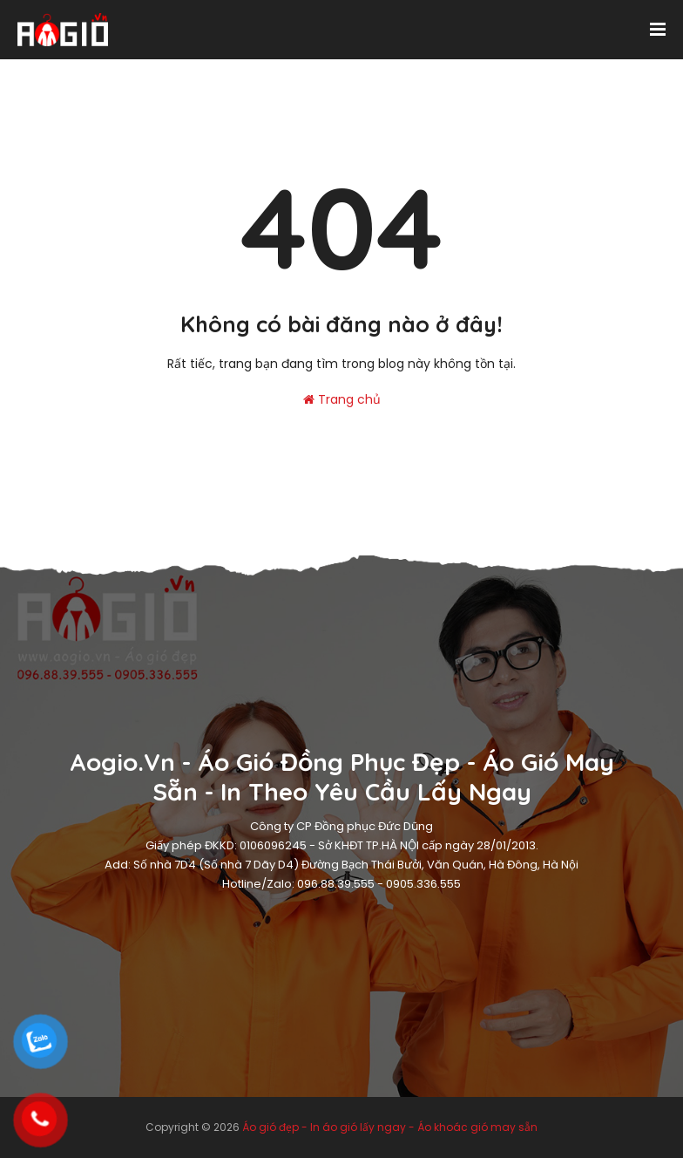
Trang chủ (342, 399)
